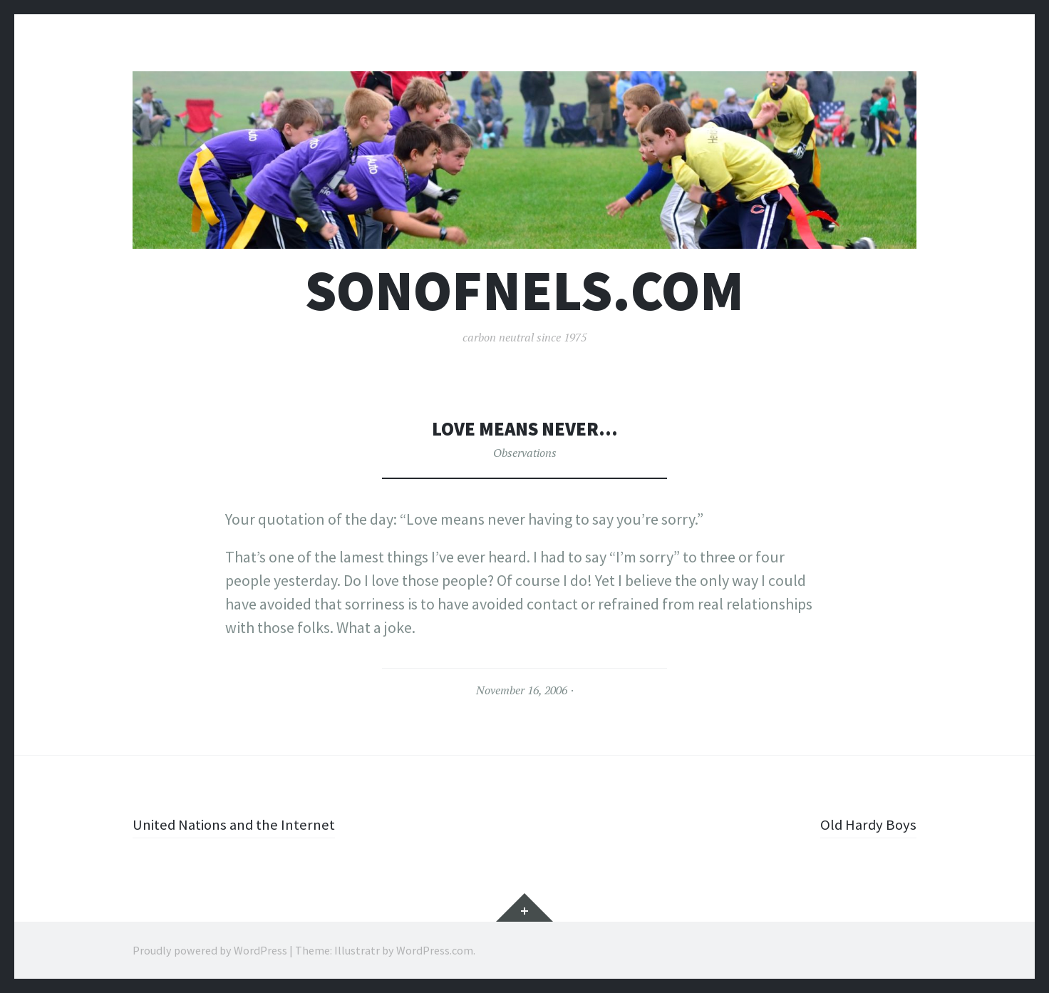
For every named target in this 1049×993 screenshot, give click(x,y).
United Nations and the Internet (238, 824)
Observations (525, 453)
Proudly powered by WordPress (210, 950)
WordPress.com (434, 950)
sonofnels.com (524, 290)
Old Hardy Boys (866, 824)
